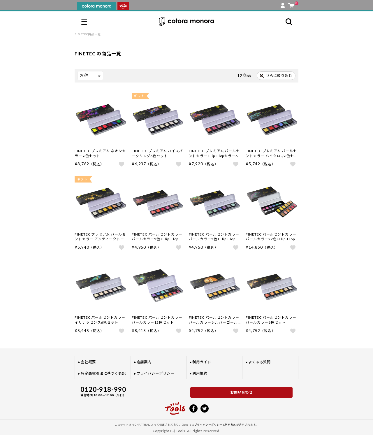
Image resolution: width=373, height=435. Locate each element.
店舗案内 (144, 362)
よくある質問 (259, 362)
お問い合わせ (241, 392)
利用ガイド (201, 362)
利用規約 (199, 373)
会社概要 (88, 362)
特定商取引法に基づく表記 (103, 373)
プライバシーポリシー (155, 373)
